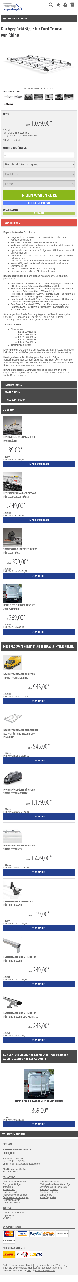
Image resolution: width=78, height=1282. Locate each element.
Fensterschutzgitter (49, 1181)
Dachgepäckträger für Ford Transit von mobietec (19, 791)
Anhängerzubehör (49, 1192)
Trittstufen (8, 1187)
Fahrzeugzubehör (49, 1189)
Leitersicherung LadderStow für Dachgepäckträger (19, 495)
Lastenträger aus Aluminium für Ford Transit (19, 959)
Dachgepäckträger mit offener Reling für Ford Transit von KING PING (20, 733)
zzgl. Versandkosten (27, 135)
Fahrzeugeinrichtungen (14, 1181)
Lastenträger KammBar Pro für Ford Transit (18, 903)
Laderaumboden (11, 1192)
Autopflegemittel (48, 1197)
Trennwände (9, 1189)
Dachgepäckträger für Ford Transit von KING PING (19, 675)
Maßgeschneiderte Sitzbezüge (55, 1184)
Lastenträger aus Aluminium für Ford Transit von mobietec (20, 1014)
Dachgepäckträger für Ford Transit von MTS (19, 847)
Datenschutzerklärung (14, 1212)
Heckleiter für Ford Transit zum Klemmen (19, 606)
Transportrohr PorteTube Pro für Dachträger (20, 550)
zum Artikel (39, 1124)
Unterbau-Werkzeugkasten (53, 1187)
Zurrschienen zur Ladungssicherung (12, 1201)
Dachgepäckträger (12, 1184)
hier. (29, 1270)
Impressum (8, 1215)
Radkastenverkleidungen (15, 1194)
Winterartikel (46, 1194)
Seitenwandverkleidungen (15, 1197)
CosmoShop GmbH (45, 1270)
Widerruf (7, 1218)
